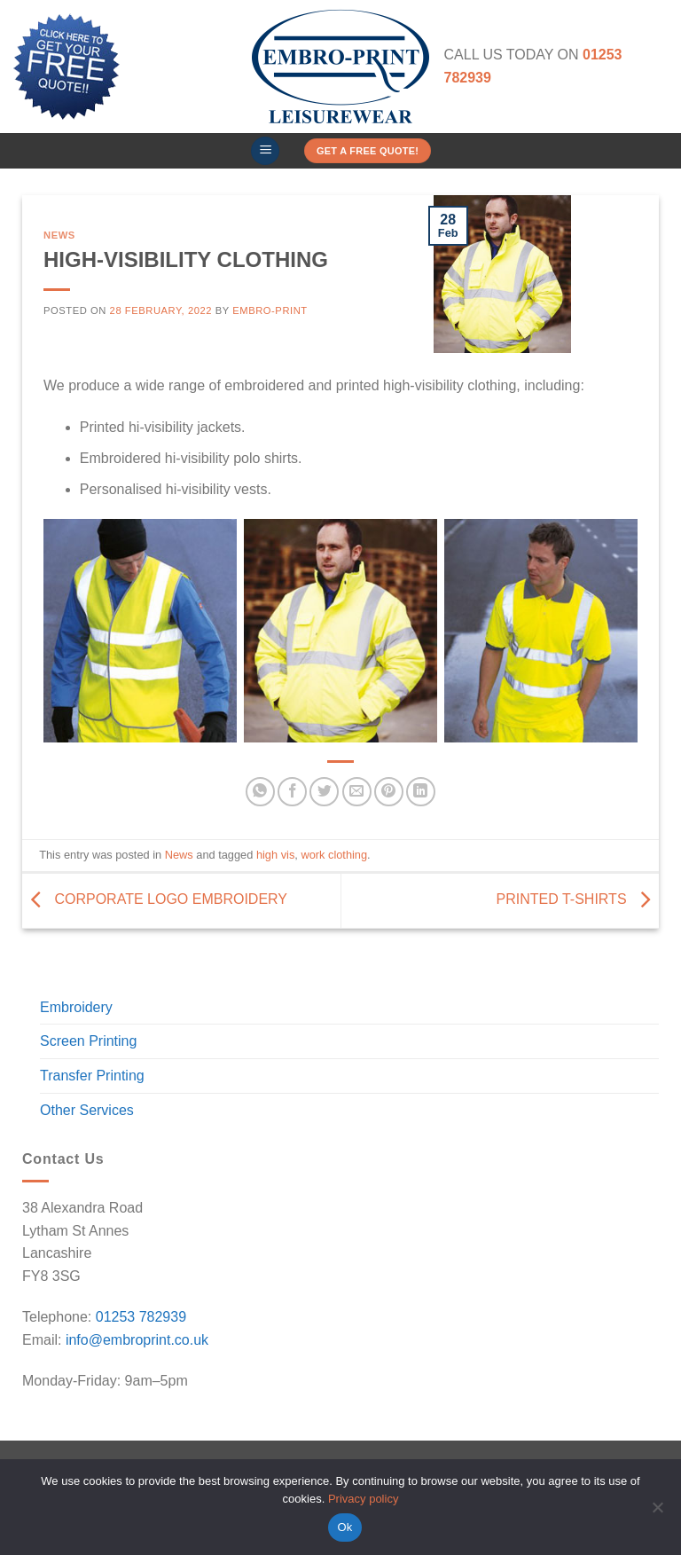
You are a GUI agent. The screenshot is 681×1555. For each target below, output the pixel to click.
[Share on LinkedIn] (420, 791)
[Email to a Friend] (357, 791)
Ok (344, 1527)
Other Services (87, 1110)
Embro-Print (269, 310)
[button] (265, 151)
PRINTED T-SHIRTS (578, 899)
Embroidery (76, 1007)
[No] (657, 1512)
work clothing (334, 854)
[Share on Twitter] (324, 791)
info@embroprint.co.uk (137, 1339)
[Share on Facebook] (292, 791)
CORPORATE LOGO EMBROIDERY (154, 899)
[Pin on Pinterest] (388, 791)
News (59, 235)
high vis (275, 854)
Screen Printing (88, 1040)
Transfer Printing (92, 1075)
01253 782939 (141, 1316)
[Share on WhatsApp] (260, 791)
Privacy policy (363, 1498)
